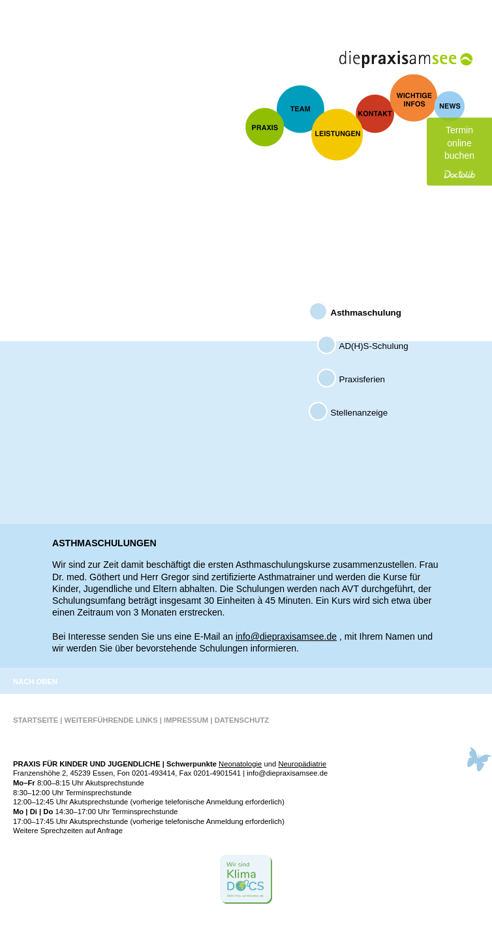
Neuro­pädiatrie (302, 764)
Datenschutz (242, 720)
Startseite (35, 720)
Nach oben (35, 681)
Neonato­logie (240, 764)
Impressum (186, 720)
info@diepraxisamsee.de (286, 636)
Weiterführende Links (111, 720)
